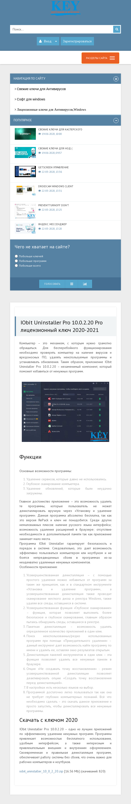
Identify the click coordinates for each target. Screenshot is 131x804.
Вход (48, 41)
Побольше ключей (31, 256)
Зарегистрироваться (77, 41)
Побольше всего (30, 265)
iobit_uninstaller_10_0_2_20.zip (41, 771)
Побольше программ (32, 261)
